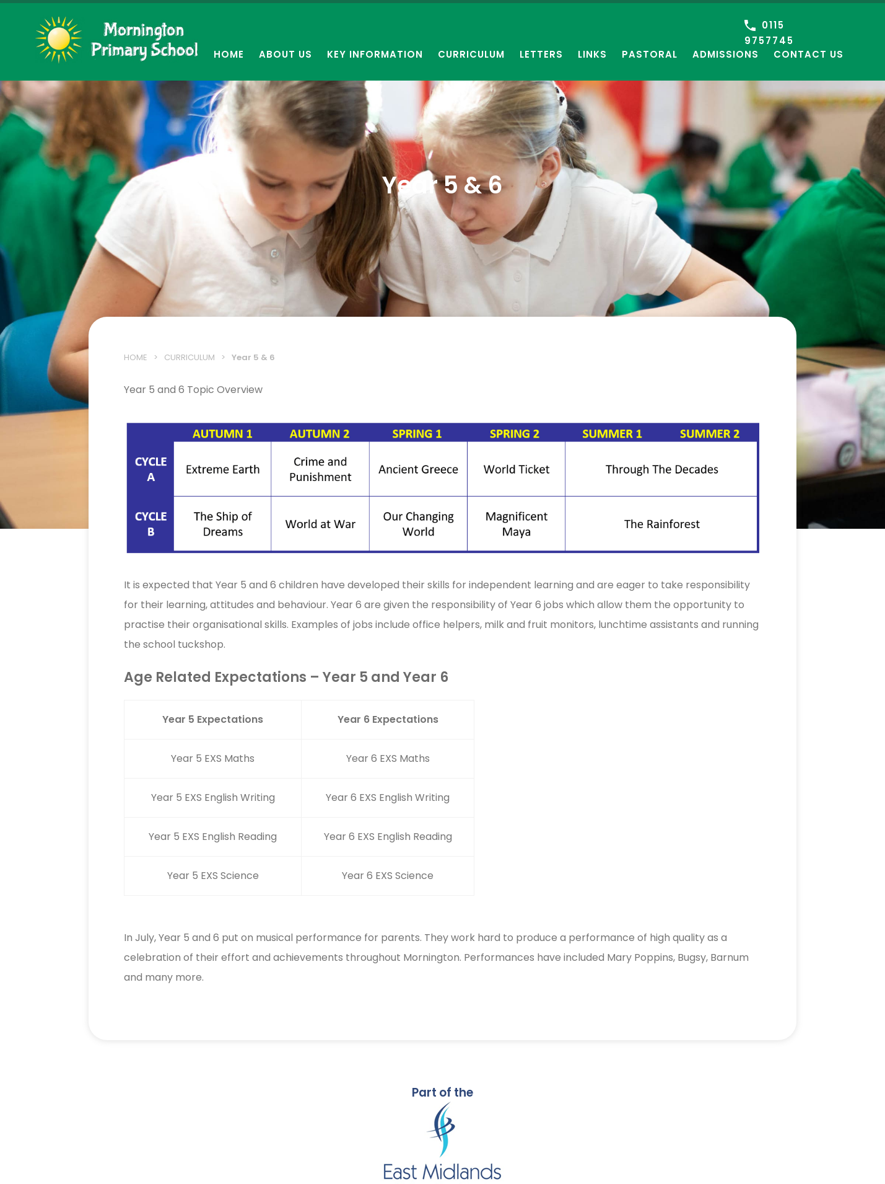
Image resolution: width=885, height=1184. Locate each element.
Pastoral (650, 54)
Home (229, 54)
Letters (541, 54)
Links (592, 54)
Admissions (725, 54)
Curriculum (471, 54)
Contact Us (809, 54)
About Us (285, 54)
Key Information (375, 54)
